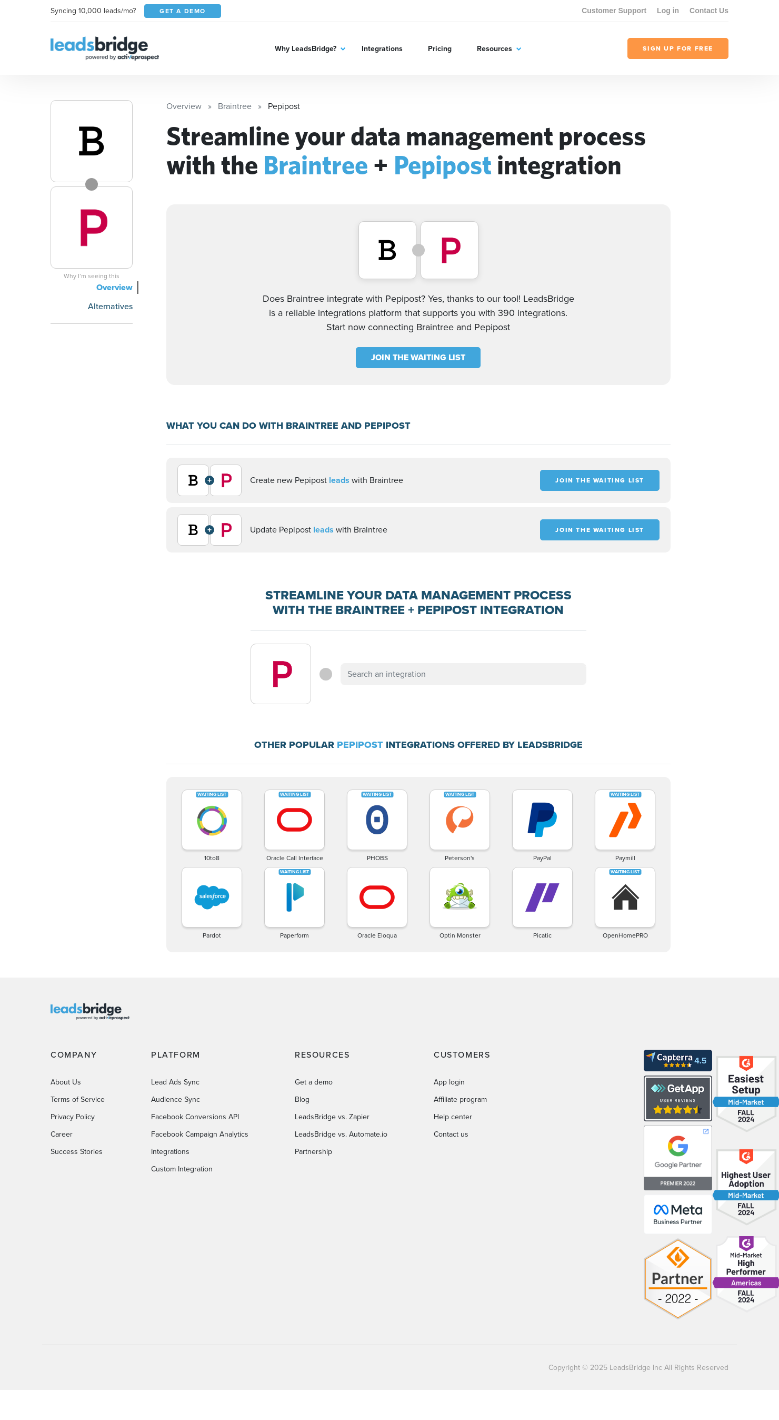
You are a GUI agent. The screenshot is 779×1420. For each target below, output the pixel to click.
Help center (453, 1116)
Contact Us (709, 10)
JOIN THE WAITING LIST (418, 357)
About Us (66, 1082)
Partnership (313, 1151)
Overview (114, 287)
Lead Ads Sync (175, 1082)
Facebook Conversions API (195, 1116)
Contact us (451, 1134)
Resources (494, 48)
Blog (302, 1099)
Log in (668, 10)
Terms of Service (78, 1099)
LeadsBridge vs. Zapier (332, 1116)
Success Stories (77, 1151)
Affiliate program (460, 1099)
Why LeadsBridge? (305, 48)
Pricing (440, 48)
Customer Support (614, 10)
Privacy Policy (73, 1116)
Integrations (382, 48)
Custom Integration (182, 1169)
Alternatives (110, 306)
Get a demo (314, 1082)
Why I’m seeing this (91, 276)
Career (62, 1134)
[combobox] (464, 674)
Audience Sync (175, 1099)
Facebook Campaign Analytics (199, 1134)
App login (449, 1082)
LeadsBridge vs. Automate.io (341, 1134)
